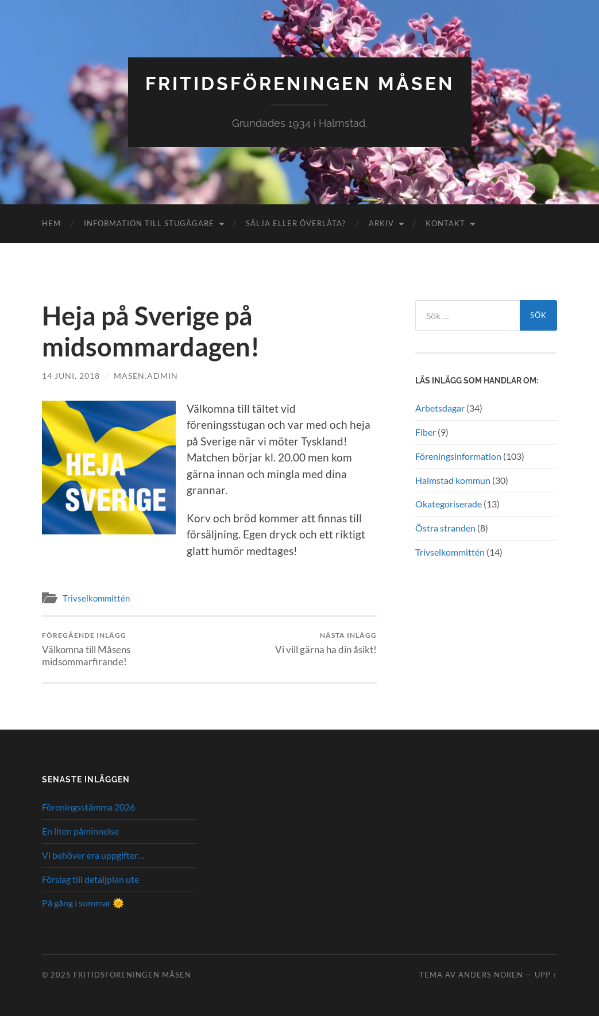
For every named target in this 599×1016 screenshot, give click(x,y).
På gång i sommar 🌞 (83, 902)
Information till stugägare (149, 223)
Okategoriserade (448, 503)
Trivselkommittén (96, 598)
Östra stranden (445, 527)
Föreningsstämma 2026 (88, 806)
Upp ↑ (546, 974)
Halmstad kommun (452, 480)
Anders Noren (490, 974)
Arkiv (381, 223)
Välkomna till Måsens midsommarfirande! (124, 649)
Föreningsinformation (458, 456)
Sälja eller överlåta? (296, 223)
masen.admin (146, 376)
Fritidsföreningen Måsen (299, 83)
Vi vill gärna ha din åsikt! (326, 643)
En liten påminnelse (80, 830)
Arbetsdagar (440, 407)
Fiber (425, 431)
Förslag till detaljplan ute (90, 879)
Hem (51, 223)
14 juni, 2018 (71, 376)
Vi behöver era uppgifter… (93, 855)
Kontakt (445, 223)
